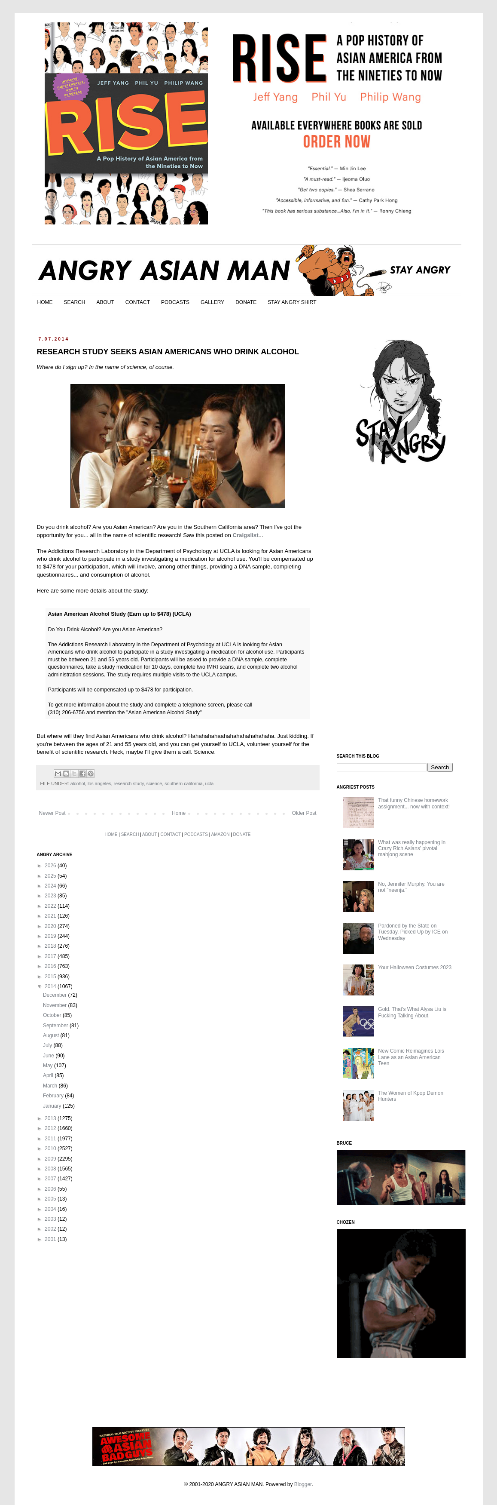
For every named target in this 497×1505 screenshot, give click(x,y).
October (53, 1015)
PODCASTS (175, 302)
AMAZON (220, 834)
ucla (209, 783)
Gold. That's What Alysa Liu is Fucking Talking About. (412, 1012)
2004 (51, 1209)
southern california (183, 783)
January (53, 1106)
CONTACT (137, 302)
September (56, 1026)
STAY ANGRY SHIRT (292, 302)
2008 (51, 1169)
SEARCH (74, 302)
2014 (51, 986)
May (48, 1066)
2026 (51, 866)
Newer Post (52, 813)
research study (129, 783)
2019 (51, 936)
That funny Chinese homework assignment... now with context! (414, 803)
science (154, 783)
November (55, 1005)
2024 (51, 886)
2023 (51, 896)
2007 (51, 1179)
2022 (51, 906)
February (54, 1096)
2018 (51, 946)
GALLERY (212, 302)
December (55, 995)
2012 (51, 1128)
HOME (45, 302)
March (51, 1086)
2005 (51, 1199)
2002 (51, 1229)
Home (179, 813)
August (52, 1035)
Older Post (304, 813)
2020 (51, 926)
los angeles (99, 783)
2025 (51, 876)
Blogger (303, 1484)
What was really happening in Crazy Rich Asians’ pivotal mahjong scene (411, 848)
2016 (51, 966)
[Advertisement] (401, 610)
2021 (51, 916)
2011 (51, 1139)
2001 (51, 1239)
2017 (51, 956)
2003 (51, 1219)
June (49, 1056)
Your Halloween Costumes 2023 (414, 967)
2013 (51, 1118)
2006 (51, 1189)
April (49, 1075)
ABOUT (105, 302)
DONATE (245, 302)
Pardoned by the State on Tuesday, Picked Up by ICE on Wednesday (413, 932)
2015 (51, 977)
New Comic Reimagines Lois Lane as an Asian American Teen (411, 1057)
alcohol (77, 783)
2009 (51, 1159)
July (48, 1045)
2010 (51, 1149)
